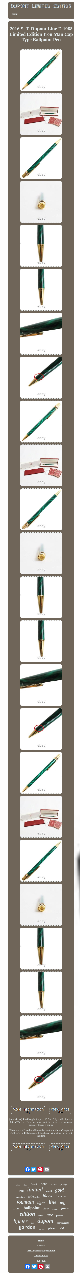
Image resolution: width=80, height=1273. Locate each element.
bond (44, 1184)
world (49, 1191)
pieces (51, 1228)
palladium (20, 1197)
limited (35, 1189)
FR (43, 1260)
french (34, 1184)
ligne (41, 1203)
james (65, 1208)
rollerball (34, 1196)
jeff (63, 1202)
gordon (27, 1227)
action (54, 1184)
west (40, 1215)
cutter (17, 1185)
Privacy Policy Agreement (41, 1250)
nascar (55, 1209)
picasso (59, 1215)
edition (27, 1214)
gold (59, 1190)
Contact (41, 1245)
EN (38, 1260)
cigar (46, 1208)
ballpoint (32, 1208)
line (53, 1202)
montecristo (63, 1222)
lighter (20, 1221)
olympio (42, 1229)
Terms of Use (41, 1255)
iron (21, 1191)
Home (41, 1240)
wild (61, 1228)
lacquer (61, 1196)
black (47, 1195)
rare (49, 1215)
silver (25, 1185)
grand (16, 1208)
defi (32, 1223)
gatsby (63, 1184)
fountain (25, 1202)
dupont (45, 1221)
